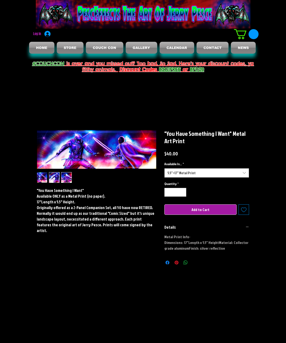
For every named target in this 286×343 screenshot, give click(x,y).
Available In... (174, 164)
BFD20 (197, 69)
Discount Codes (139, 69)
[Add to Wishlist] (244, 209)
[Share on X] (195, 262)
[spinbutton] (175, 192)
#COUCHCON (48, 63)
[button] (246, 34)
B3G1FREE (170, 69)
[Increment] (183, 192)
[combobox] (206, 173)
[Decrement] (168, 192)
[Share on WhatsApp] (185, 262)
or (185, 69)
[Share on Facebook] (167, 262)
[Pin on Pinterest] (176, 262)
